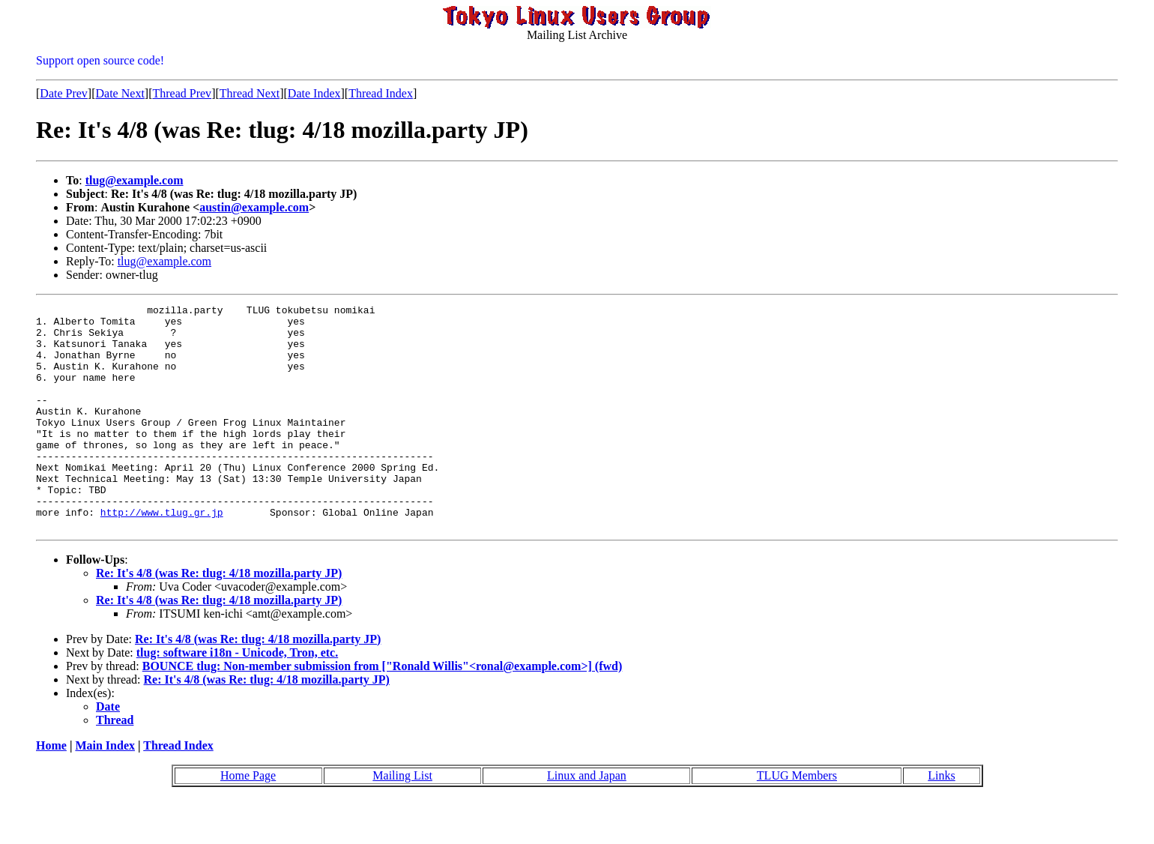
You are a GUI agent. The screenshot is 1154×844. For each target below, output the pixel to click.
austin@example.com (254, 207)
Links (941, 820)
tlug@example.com (134, 180)
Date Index (314, 93)
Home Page (248, 820)
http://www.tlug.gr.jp (161, 554)
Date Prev (64, 93)
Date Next (120, 93)
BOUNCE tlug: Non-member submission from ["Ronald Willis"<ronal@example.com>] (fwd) (382, 711)
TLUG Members (797, 820)
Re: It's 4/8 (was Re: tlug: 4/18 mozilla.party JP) (219, 618)
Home (51, 790)
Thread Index (380, 93)
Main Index (105, 790)
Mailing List (402, 820)
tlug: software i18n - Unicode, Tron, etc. (237, 697)
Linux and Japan (586, 820)
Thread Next (250, 93)
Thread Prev (181, 93)
